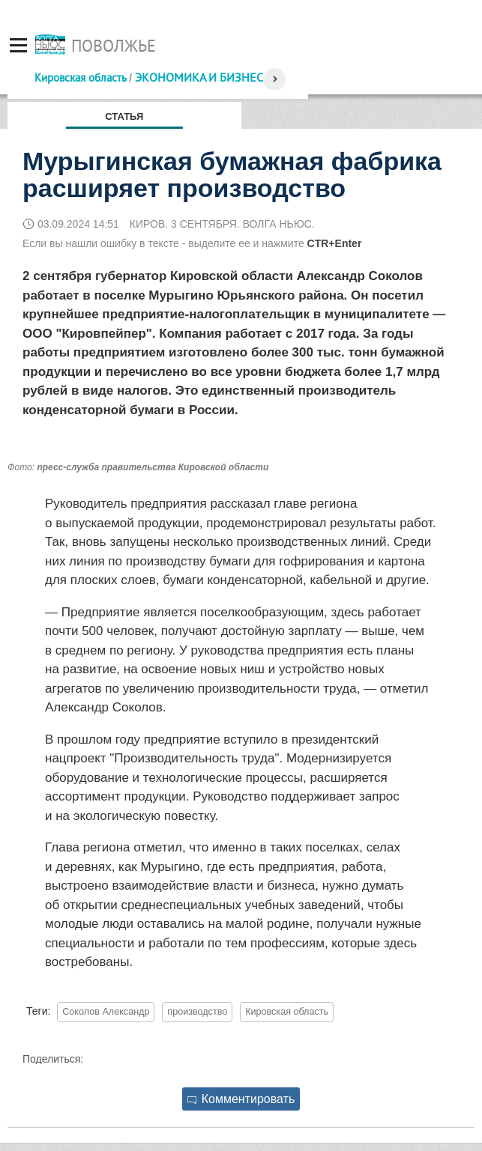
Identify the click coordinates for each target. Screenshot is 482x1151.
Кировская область (80, 77)
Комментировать (241, 1099)
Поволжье (113, 45)
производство (197, 1011)
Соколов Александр (105, 1011)
